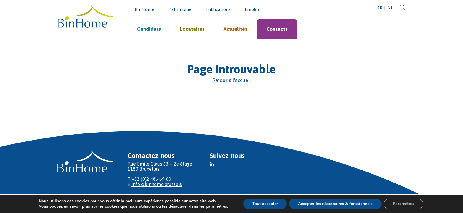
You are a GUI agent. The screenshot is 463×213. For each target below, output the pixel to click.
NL (390, 7)
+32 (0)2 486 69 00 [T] (151, 179)
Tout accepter (265, 203)
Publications (218, 9)
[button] (212, 164)
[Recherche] (403, 8)
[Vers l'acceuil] (85, 17)
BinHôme (144, 9)
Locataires (192, 29)
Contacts (277, 29)
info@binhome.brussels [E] (156, 184)
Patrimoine (179, 9)
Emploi (252, 9)
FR (379, 7)
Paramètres (403, 203)
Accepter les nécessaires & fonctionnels (335, 203)
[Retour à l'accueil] (231, 80)
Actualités (235, 29)
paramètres (216, 206)
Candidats (149, 29)
